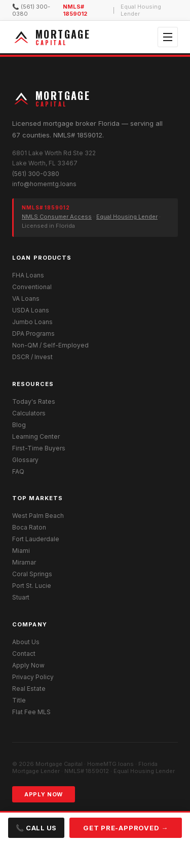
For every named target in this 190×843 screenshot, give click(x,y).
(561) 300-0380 (35, 174)
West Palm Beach (38, 515)
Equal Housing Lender (127, 216)
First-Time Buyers (38, 448)
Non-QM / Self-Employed (50, 345)
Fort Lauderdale (35, 539)
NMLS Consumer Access (57, 216)
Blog (19, 425)
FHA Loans (28, 275)
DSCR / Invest (32, 357)
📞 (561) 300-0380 (31, 10)
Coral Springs (32, 574)
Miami (21, 550)
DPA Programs (33, 333)
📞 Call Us (36, 828)
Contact (23, 653)
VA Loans (26, 298)
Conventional (32, 287)
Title (19, 700)
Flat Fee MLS (31, 712)
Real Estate (29, 688)
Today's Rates (33, 401)
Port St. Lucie (31, 585)
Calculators (29, 413)
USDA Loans (30, 310)
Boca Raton (29, 527)
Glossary (25, 460)
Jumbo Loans (32, 322)
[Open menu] (168, 37)
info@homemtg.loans (44, 184)
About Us (26, 642)
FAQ (18, 471)
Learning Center (36, 436)
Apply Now (28, 665)
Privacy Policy (33, 677)
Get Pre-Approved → (125, 828)
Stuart (20, 597)
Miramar (24, 562)
